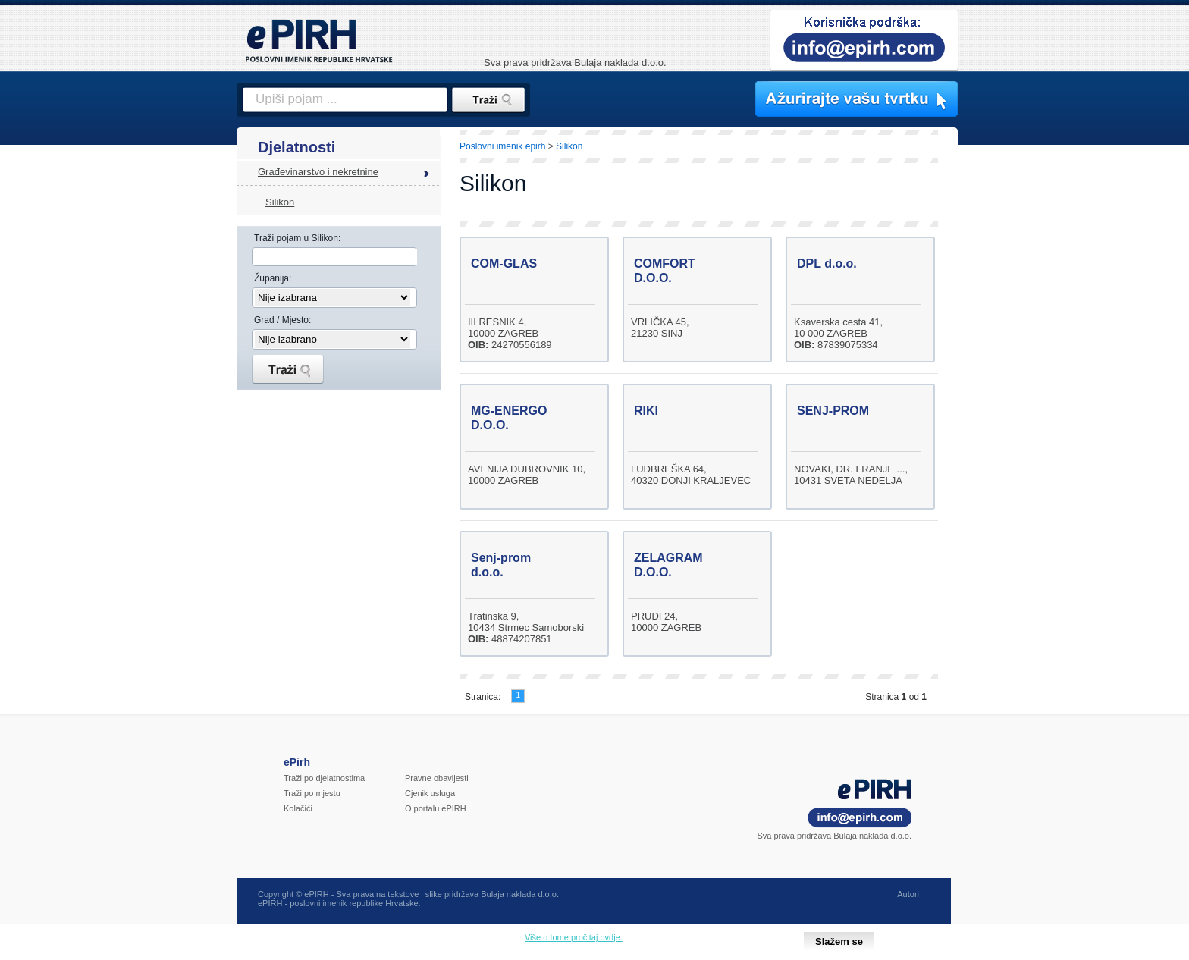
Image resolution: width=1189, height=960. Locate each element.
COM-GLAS (504, 263)
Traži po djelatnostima (324, 778)
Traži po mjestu (312, 793)
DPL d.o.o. (827, 263)
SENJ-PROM (833, 410)
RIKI (646, 410)
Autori (908, 894)
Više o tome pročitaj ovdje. (574, 937)
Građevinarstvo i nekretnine (318, 171)
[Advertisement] (1024, 390)
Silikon (279, 202)
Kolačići (298, 808)
